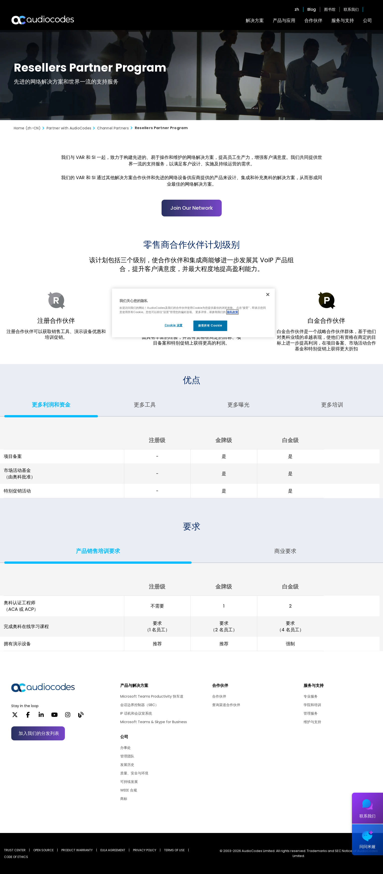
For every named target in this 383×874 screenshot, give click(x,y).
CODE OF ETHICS (16, 857)
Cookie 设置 (174, 325)
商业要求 (285, 551)
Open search (369, 9)
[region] (193, 313)
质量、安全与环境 (134, 773)
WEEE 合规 (128, 790)
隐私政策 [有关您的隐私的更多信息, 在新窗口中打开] (232, 312)
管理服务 (311, 713)
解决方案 (255, 20)
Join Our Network (191, 207)
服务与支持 (342, 20)
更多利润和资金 (51, 405)
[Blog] (80, 716)
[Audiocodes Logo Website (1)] (43, 20)
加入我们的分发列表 (39, 733)
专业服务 (311, 696)
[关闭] (267, 294)
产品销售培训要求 (98, 551)
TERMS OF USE (174, 850)
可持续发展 (129, 781)
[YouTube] (54, 716)
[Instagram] (67, 716)
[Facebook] (28, 716)
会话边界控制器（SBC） (139, 704)
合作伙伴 (313, 20)
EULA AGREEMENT (112, 850)
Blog (311, 9)
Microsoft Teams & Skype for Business (153, 721)
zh (297, 9)
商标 (123, 798)
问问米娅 (367, 846)
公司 (367, 20)
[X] (15, 716)
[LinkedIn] (41, 716)
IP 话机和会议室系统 (136, 713)
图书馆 (329, 9)
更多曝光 (238, 405)
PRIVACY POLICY (144, 850)
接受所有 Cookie (210, 326)
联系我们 (351, 9)
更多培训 (332, 405)
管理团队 (127, 756)
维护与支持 (312, 721)
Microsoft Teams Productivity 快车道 (151, 696)
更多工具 (145, 405)
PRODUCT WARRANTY (77, 850)
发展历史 (127, 764)
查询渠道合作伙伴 (226, 704)
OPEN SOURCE (43, 850)
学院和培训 (312, 704)
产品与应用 (284, 20)
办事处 (125, 747)
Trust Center (15, 850)
